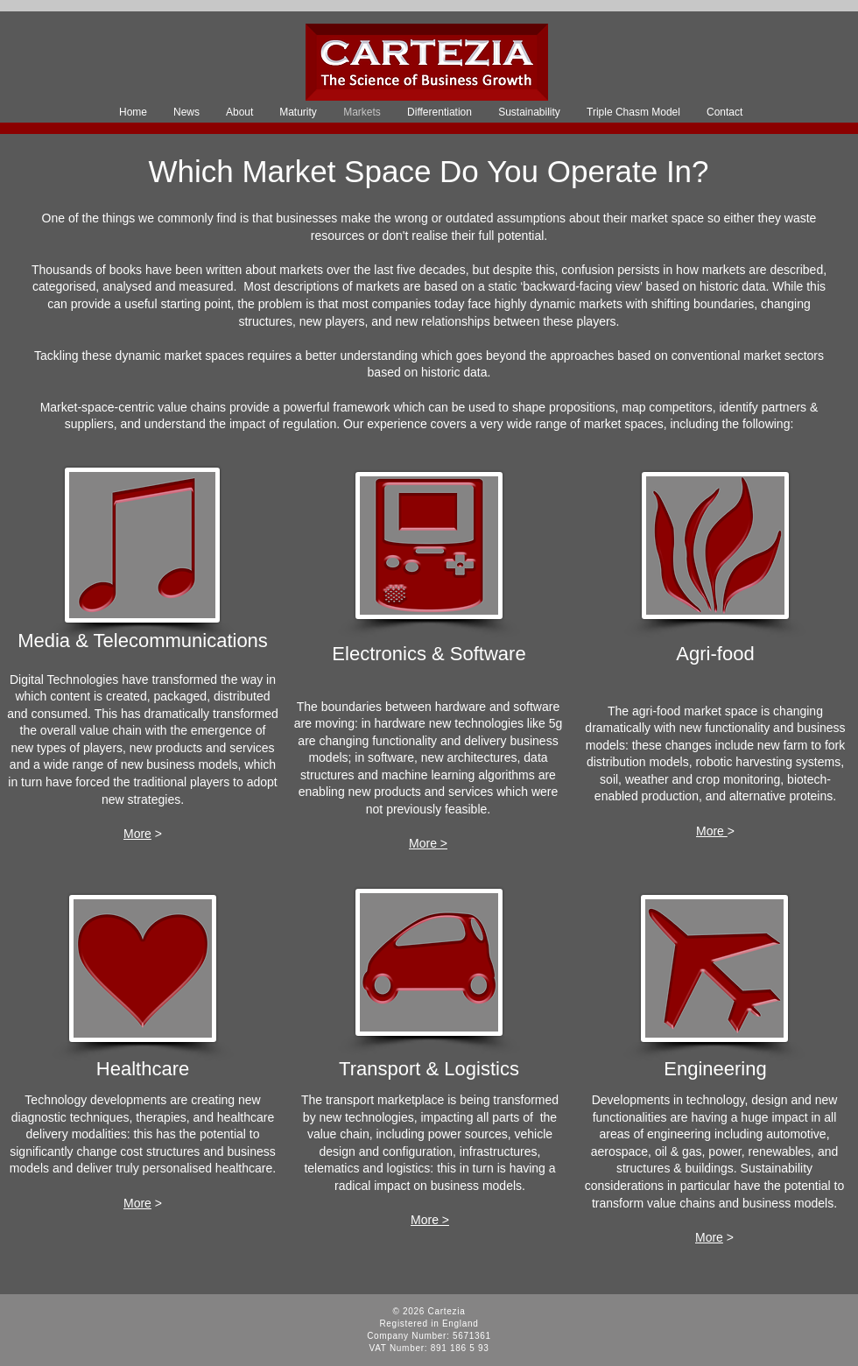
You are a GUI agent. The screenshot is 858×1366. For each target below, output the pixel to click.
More (137, 834)
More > (428, 843)
